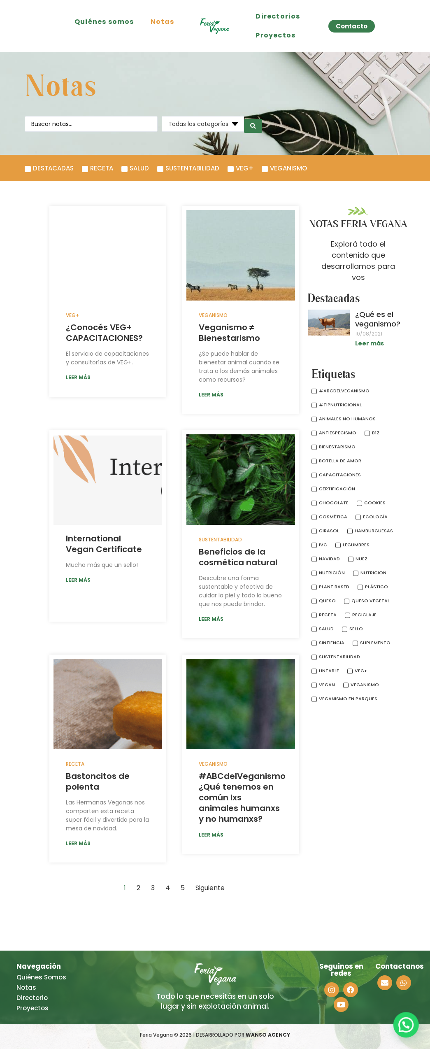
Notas (162, 21)
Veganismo (213, 315)
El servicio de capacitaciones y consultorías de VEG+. (107, 358)
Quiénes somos (104, 21)
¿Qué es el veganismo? (377, 319)
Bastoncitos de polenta (98, 781)
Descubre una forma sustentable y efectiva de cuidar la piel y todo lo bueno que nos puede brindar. (240, 591)
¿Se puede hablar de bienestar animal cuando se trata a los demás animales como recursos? (239, 367)
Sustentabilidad (220, 539)
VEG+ (72, 315)
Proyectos (275, 35)
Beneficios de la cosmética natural (238, 557)
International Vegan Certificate (104, 544)
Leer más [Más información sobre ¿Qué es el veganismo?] (369, 343)
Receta (75, 763)
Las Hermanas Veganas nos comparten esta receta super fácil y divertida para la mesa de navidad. (107, 815)
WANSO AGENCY (268, 1034)
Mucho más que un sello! (102, 565)
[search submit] (253, 124)
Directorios (278, 16)
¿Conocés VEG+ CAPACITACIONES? (104, 333)
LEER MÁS (78, 377)
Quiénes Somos (41, 977)
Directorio (32, 997)
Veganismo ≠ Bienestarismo (229, 333)
